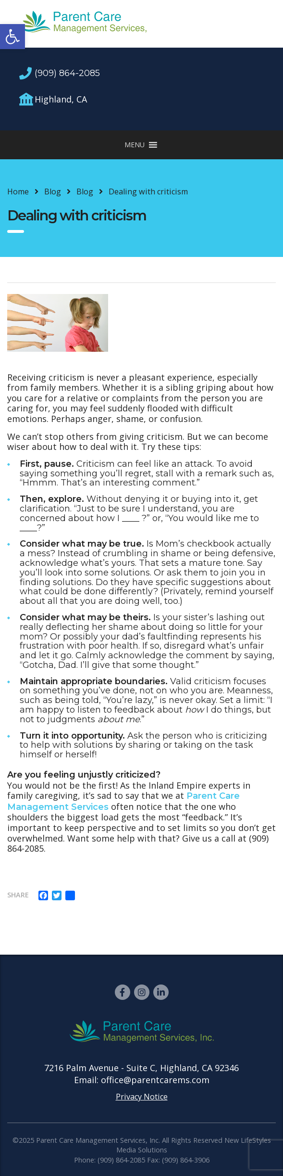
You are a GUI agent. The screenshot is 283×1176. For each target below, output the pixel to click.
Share (18, 894)
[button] (12, 36)
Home (18, 191)
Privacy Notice (142, 1096)
